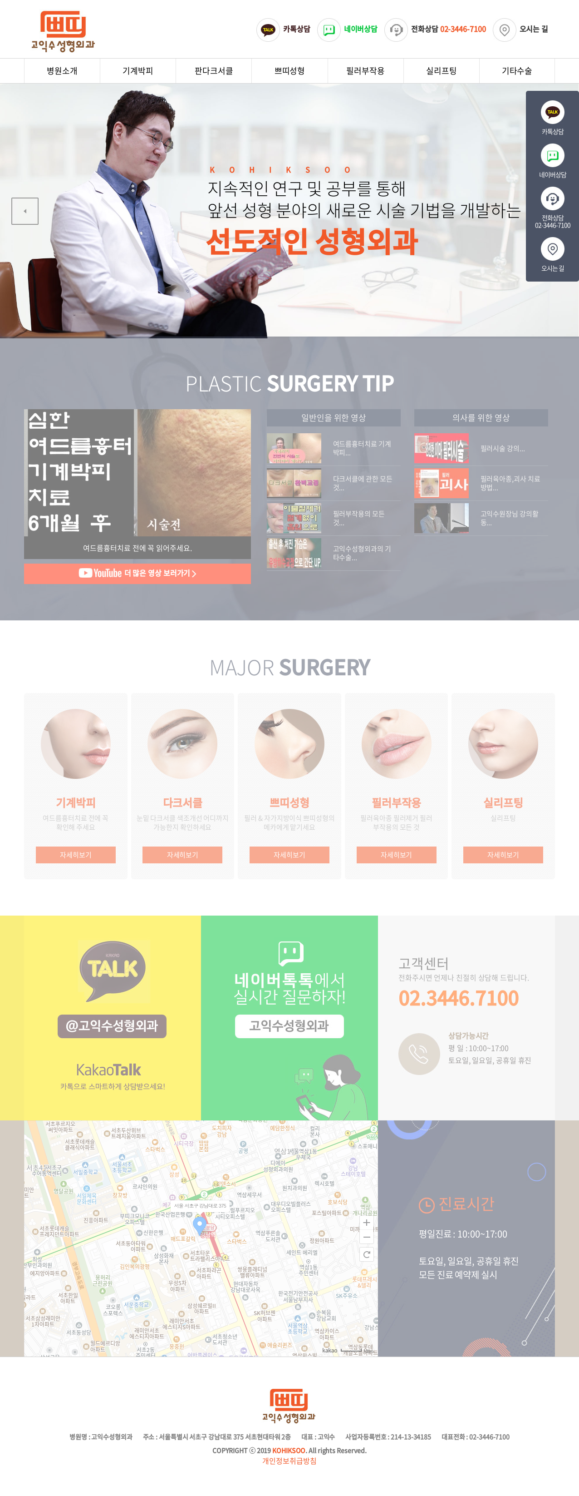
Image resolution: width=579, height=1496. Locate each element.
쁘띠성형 (290, 70)
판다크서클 (214, 70)
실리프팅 (441, 70)
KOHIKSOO (288, 1450)
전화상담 (435, 28)
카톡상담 (283, 28)
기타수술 (517, 70)
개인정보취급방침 (289, 1460)
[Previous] (25, 211)
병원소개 (62, 70)
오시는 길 (521, 28)
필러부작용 (365, 70)
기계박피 (138, 70)
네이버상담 (347, 28)
